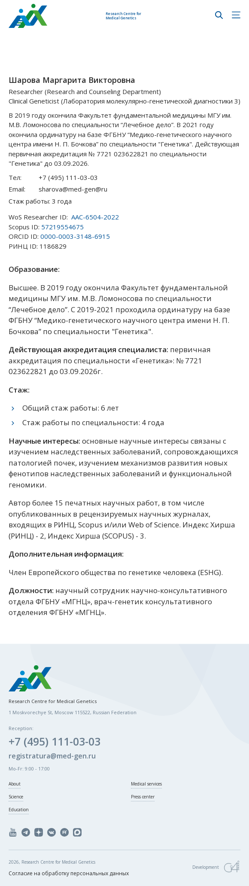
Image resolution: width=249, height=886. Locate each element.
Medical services (146, 784)
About (15, 784)
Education (19, 810)
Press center (143, 797)
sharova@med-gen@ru (73, 189)
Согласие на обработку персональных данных (69, 873)
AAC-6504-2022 (95, 217)
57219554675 (62, 226)
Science (16, 797)
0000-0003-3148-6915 (75, 236)
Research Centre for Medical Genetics (123, 16)
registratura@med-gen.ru (52, 756)
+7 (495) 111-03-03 (68, 177)
